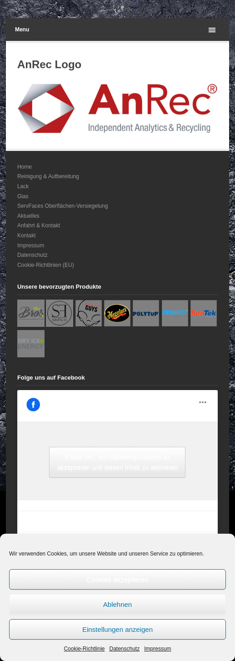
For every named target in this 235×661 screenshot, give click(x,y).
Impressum (157, 649)
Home (24, 167)
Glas (23, 196)
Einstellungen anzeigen (117, 629)
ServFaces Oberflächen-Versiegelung (62, 206)
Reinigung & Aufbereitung (48, 176)
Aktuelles (28, 216)
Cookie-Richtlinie (84, 649)
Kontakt (26, 235)
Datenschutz (125, 649)
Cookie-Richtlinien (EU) (45, 265)
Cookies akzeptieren (118, 579)
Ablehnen (117, 604)
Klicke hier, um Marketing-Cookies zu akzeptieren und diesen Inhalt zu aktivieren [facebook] (117, 462)
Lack (23, 186)
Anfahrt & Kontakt (38, 225)
